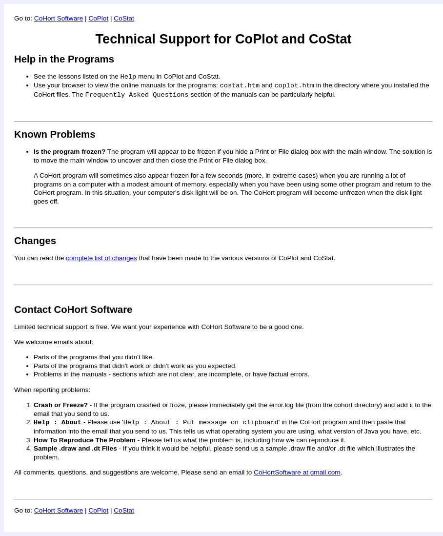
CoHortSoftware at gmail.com (297, 472)
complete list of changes (101, 258)
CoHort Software (58, 18)
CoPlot (98, 18)
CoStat (124, 18)
